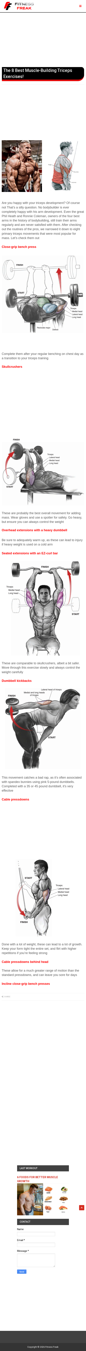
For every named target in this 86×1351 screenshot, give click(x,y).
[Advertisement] (43, 39)
